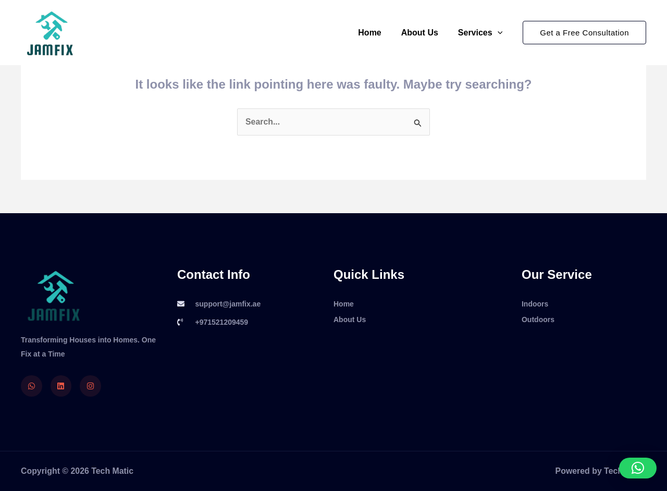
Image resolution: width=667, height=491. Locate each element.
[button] (584, 32)
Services (482, 33)
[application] (499, 33)
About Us (424, 32)
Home (377, 32)
